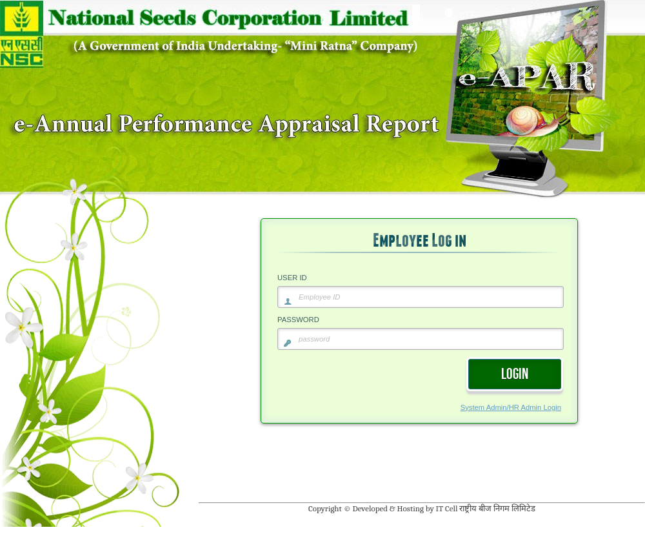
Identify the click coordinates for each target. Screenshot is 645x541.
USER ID (292, 277)
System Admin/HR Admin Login (511, 407)
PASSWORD (298, 319)
